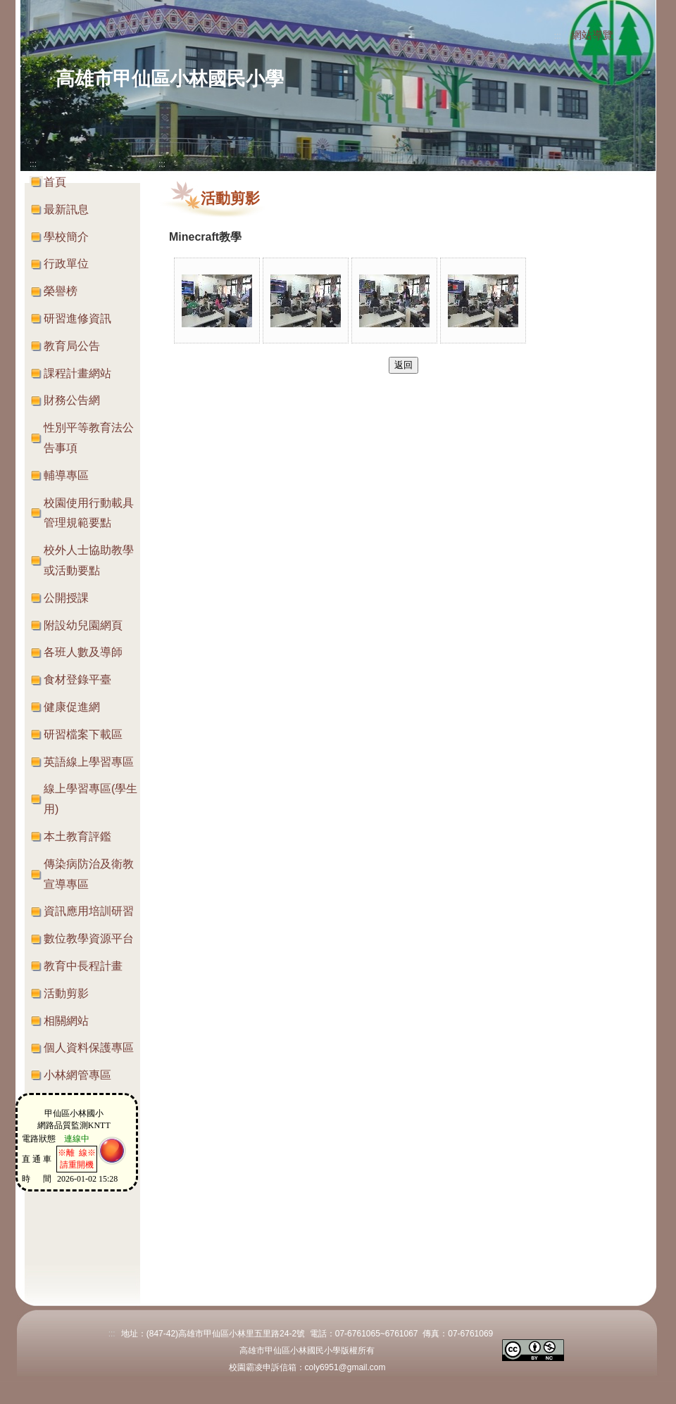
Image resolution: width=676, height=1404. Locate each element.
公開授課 (66, 598)
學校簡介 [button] (66, 237)
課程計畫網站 (77, 373)
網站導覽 (592, 35)
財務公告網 (72, 400)
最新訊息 (66, 209)
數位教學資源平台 (89, 938)
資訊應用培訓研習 (89, 911)
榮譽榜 (60, 291)
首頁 (55, 182)
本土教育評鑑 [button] (77, 836)
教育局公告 (72, 346)
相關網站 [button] (66, 1021)
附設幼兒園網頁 (83, 625)
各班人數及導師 (83, 652)
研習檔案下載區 (83, 734)
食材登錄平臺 (77, 679)
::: (557, 36)
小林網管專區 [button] (77, 1075)
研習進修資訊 (77, 318)
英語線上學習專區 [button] (89, 762)
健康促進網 (72, 707)
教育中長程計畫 (83, 966)
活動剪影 (66, 993)
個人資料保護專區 (89, 1048)
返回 (403, 365)
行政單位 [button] (66, 264)
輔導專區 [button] (66, 475)
